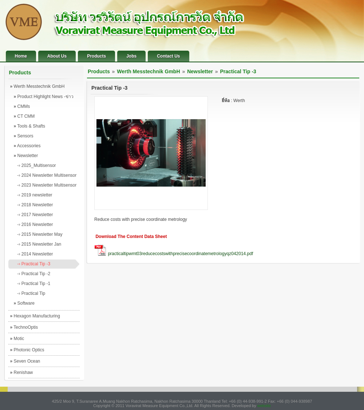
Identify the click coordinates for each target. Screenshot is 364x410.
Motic (17, 338)
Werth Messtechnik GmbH (37, 86)
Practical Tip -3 (238, 71)
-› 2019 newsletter (34, 195)
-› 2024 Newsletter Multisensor (47, 175)
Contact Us (168, 56)
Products (96, 56)
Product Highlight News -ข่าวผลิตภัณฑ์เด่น (44, 98)
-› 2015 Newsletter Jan (39, 244)
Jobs (131, 56)
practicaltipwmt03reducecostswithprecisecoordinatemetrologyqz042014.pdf (180, 253)
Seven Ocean (25, 361)
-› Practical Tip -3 (34, 263)
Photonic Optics (27, 349)
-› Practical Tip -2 (34, 273)
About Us (57, 56)
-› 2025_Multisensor (36, 165)
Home (21, 56)
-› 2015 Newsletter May (40, 234)
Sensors (23, 135)
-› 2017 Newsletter (35, 214)
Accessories (27, 145)
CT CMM (24, 116)
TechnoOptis (24, 327)
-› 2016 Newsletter (35, 224)
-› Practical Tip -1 (34, 283)
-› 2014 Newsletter (35, 254)
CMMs (22, 106)
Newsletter (26, 155)
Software (24, 303)
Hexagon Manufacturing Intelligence (35, 317)
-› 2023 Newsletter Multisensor (47, 185)
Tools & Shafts (30, 126)
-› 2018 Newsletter (35, 204)
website (264, 405)
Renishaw (21, 372)
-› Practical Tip (31, 293)
